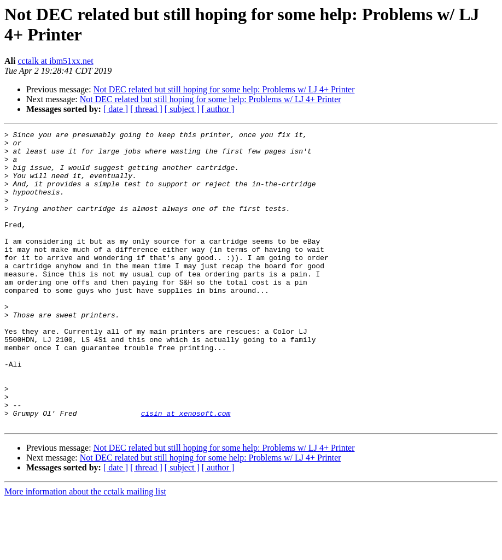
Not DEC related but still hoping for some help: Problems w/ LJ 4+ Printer (224, 89)
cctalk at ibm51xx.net (55, 61)
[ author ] (218, 109)
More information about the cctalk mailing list (85, 550)
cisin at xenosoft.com (186, 470)
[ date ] (115, 109)
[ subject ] (182, 109)
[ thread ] (146, 109)
